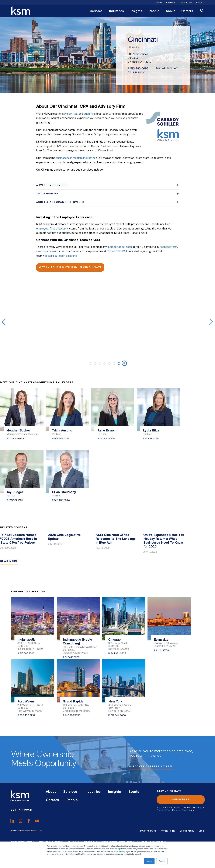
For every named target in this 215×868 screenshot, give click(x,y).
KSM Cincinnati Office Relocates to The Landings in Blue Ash (116, 539)
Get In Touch (21, 809)
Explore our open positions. (60, 255)
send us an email (46, 251)
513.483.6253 (16, 438)
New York (115, 701)
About (170, 11)
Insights (136, 11)
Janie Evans (106, 430)
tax (76, 113)
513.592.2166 (152, 438)
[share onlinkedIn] (12, 821)
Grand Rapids (73, 701)
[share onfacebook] (29, 821)
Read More (9, 561)
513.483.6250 (107, 438)
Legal (201, 831)
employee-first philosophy (52, 228)
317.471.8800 (72, 657)
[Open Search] (202, 11)
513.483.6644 (62, 500)
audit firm (90, 113)
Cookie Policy (187, 831)
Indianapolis (26, 639)
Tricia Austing (62, 430)
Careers (187, 11)
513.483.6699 (139, 68)
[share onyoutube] (37, 821)
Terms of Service (181, 810)
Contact (200, 3)
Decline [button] (162, 861)
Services (96, 11)
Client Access (186, 3)
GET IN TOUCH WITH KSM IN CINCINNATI (70, 267)
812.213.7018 (163, 650)
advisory (67, 113)
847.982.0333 (118, 653)
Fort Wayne (26, 701)
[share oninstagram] (20, 821)
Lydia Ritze (151, 430)
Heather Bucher (18, 430)
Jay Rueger (15, 492)
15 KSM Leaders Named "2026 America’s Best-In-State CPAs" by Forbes (19, 539)
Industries (116, 11)
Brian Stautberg (64, 492)
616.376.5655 (72, 715)
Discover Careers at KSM (151, 766)
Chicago (114, 639)
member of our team (120, 246)
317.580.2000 (27, 653)
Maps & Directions (167, 68)
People (154, 11)
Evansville (161, 639)
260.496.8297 (27, 715)
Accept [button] (149, 861)
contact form (169, 246)
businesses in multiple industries (76, 157)
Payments (170, 3)
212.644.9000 (118, 715)
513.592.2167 (16, 500)
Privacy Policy (119, 851)
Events (159, 3)
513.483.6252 (61, 438)
